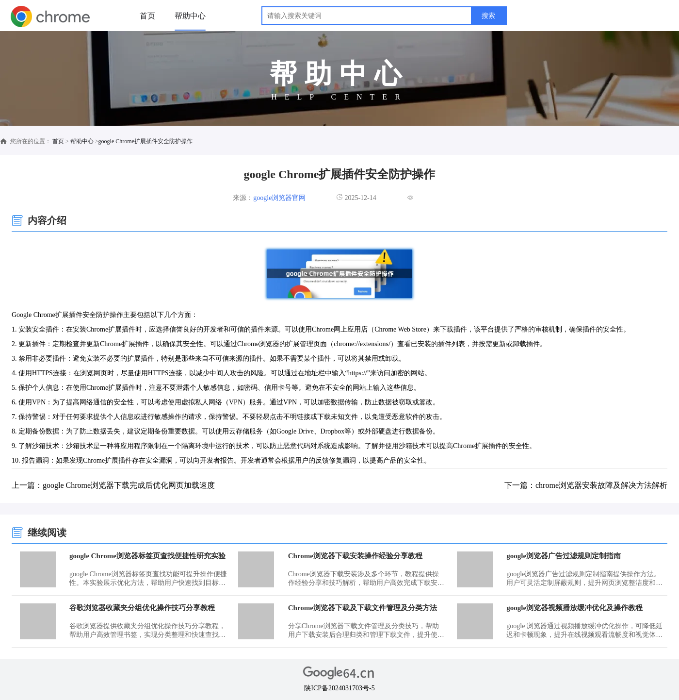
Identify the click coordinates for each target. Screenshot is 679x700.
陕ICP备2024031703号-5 (339, 688)
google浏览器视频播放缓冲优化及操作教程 (574, 608)
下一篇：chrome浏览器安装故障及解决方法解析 (585, 485)
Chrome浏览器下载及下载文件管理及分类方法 (362, 608)
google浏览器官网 (279, 197)
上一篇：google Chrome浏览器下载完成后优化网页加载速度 (113, 485)
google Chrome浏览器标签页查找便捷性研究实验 (147, 556)
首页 (147, 16)
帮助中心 (190, 16)
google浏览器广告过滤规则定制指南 (563, 556)
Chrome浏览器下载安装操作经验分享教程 (355, 556)
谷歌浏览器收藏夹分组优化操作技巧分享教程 (142, 608)
